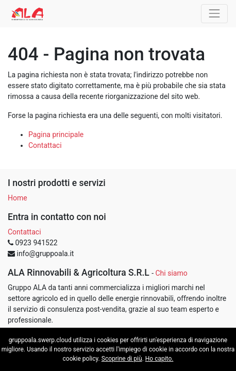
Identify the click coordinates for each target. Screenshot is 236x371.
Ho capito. (159, 358)
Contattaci (45, 145)
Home (17, 198)
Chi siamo (171, 273)
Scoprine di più (122, 358)
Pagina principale (55, 134)
